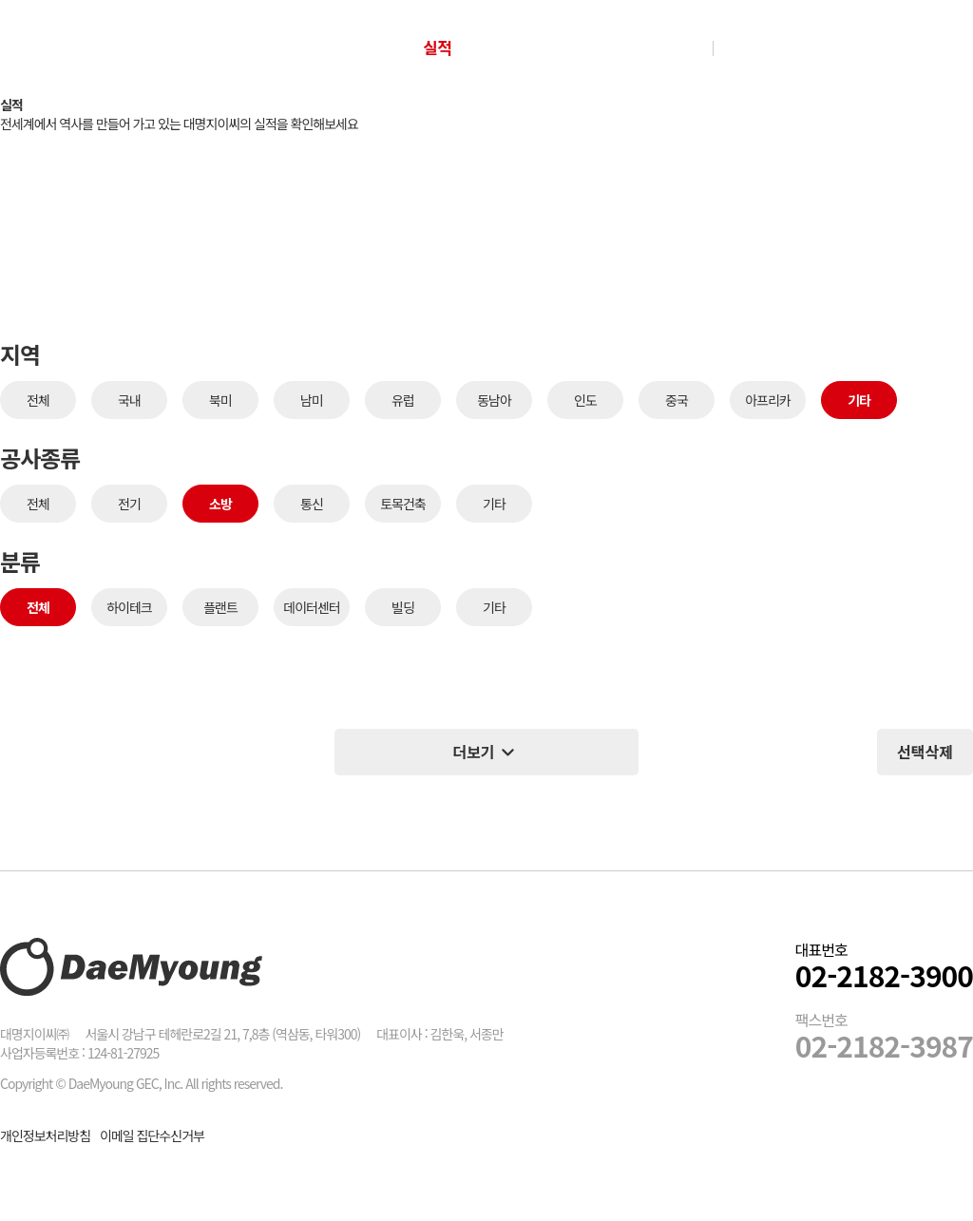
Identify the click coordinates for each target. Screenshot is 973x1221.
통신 (311, 503)
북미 (220, 400)
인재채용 (770, 47)
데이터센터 (311, 607)
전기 (129, 503)
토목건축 (403, 503)
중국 (676, 400)
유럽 (402, 400)
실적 (437, 47)
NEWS (659, 47)
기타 (859, 400)
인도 (585, 400)
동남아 (494, 400)
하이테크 (129, 607)
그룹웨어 (858, 47)
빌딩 (402, 607)
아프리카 (768, 400)
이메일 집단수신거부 (152, 1135)
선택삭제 (925, 751)
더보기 (486, 752)
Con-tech (544, 47)
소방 (220, 503)
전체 (38, 400)
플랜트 (220, 607)
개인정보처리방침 (45, 1135)
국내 (129, 400)
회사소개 (335, 47)
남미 (311, 400)
